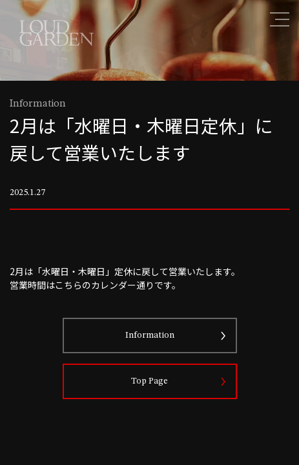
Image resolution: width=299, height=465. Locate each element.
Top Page (149, 381)
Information (149, 335)
